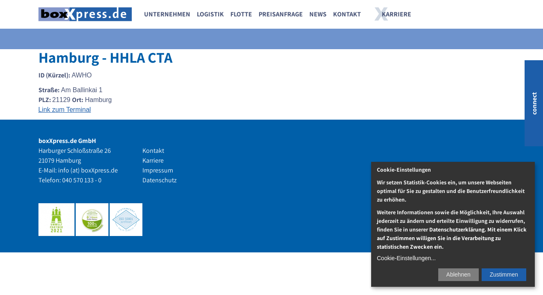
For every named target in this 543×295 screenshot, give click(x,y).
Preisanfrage (281, 14)
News (318, 14)
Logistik (210, 14)
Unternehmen (167, 14)
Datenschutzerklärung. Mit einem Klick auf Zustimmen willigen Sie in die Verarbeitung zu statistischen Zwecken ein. (452, 238)
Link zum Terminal (64, 109)
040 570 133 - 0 (81, 180)
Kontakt (347, 14)
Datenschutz (159, 180)
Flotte (241, 14)
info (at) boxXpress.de (88, 170)
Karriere (396, 14)
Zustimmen (504, 274)
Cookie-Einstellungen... (406, 258)
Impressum (157, 170)
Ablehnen (458, 274)
